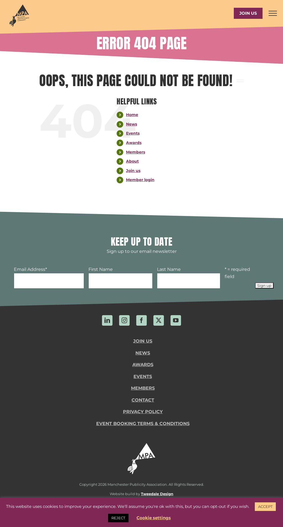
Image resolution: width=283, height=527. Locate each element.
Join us (133, 170)
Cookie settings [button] (154, 517)
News (131, 124)
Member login (140, 179)
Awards (134, 142)
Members (135, 152)
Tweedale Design (157, 494)
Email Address (30, 269)
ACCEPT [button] (265, 506)
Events (133, 133)
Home (132, 114)
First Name (100, 269)
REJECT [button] (118, 518)
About (132, 161)
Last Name (169, 269)
